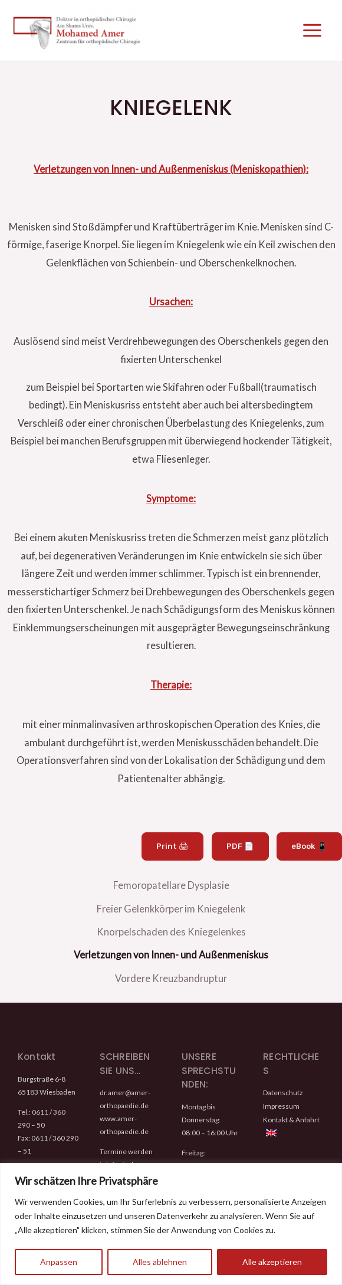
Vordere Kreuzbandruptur (171, 974)
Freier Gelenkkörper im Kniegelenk (171, 909)
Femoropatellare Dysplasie (171, 887)
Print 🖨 (176, 849)
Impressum (281, 1102)
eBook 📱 (309, 849)
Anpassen (58, 1262)
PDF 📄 (242, 849)
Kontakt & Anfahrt (291, 1115)
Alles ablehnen (160, 1262)
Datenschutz (282, 1089)
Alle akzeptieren (272, 1262)
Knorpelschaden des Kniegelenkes (171, 931)
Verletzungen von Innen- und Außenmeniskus (171, 952)
